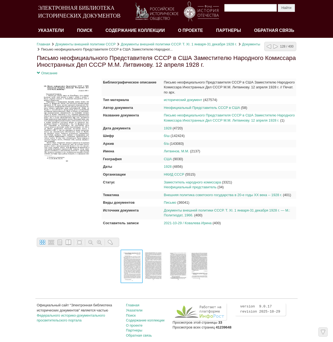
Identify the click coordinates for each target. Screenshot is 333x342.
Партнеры (228, 30)
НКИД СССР (174, 174)
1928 (168, 128)
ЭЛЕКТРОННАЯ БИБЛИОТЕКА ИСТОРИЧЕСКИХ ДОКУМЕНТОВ (79, 12)
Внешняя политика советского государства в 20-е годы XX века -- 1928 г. (223, 195)
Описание (47, 73)
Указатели (51, 30)
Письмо (170, 202)
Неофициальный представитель (190, 187)
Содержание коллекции (135, 30)
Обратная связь (274, 30)
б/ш (167, 136)
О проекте (190, 30)
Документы (251, 44)
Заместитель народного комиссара (192, 182)
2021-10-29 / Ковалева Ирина (188, 223)
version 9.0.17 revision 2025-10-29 (260, 309)
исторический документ (183, 100)
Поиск (84, 30)
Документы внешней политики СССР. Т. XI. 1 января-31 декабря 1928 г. (179, 44)
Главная (43, 44)
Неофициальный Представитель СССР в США (202, 108)
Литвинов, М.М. (176, 151)
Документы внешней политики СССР (85, 44)
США (168, 159)
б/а (166, 144)
